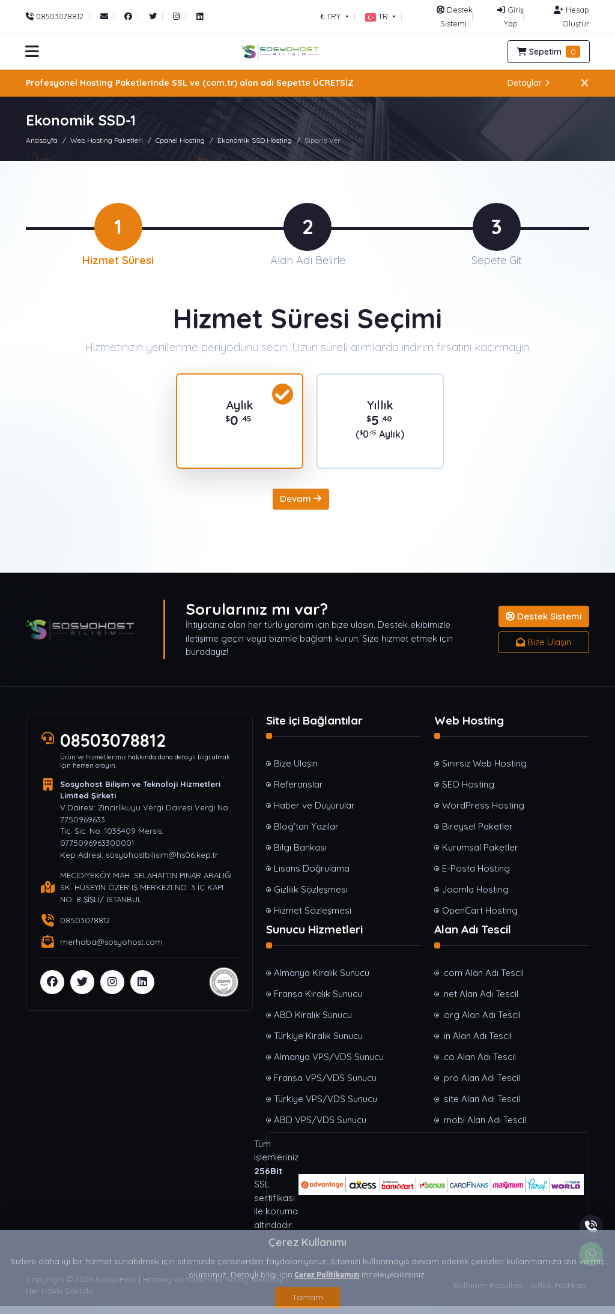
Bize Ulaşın (543, 649)
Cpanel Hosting (180, 140)
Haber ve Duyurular (314, 813)
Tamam (307, 1297)
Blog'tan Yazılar (306, 834)
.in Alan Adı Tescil (477, 1043)
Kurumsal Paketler (480, 855)
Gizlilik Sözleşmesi (311, 897)
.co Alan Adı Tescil (479, 1064)
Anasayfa (42, 140)
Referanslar (298, 792)
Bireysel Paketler (477, 834)
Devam (300, 506)
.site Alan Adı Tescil (481, 1106)
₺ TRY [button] (331, 16)
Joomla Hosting (475, 897)
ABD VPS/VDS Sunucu (320, 1127)
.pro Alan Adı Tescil (481, 1085)
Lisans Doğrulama (312, 876)
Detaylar (528, 82)
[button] (380, 16)
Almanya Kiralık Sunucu (321, 980)
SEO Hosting (468, 792)
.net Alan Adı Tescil (480, 1001)
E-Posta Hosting (476, 876)
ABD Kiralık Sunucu (313, 1022)
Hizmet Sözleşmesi (312, 918)
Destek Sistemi (543, 623)
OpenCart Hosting (480, 918)
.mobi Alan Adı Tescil (484, 1127)
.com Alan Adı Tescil (483, 980)
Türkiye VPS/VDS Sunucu (325, 1106)
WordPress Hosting (483, 813)
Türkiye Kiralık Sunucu (318, 1043)
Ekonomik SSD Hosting (254, 140)
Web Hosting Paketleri (106, 140)
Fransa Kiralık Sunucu (318, 1001)
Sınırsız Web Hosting (484, 771)
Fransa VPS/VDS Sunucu (325, 1085)
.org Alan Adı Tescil (481, 1022)
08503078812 (113, 748)
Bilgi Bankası (300, 855)
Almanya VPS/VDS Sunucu (329, 1064)
